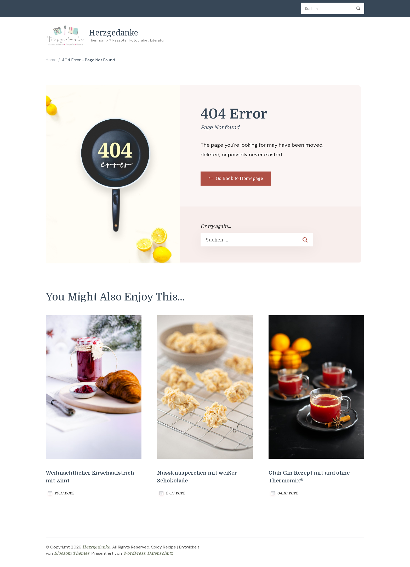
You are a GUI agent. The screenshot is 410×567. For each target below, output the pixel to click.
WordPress (134, 553)
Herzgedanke (113, 32)
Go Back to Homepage (235, 178)
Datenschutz (160, 553)
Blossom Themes (72, 553)
